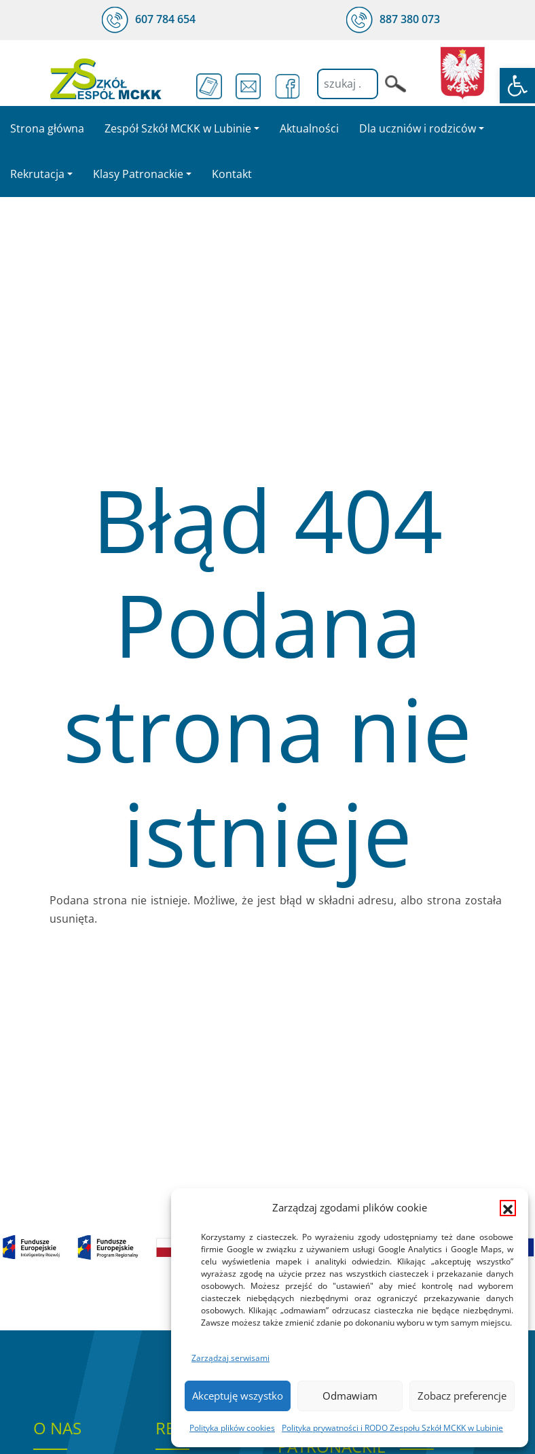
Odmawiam (349, 1395)
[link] (517, 85)
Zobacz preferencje (462, 1395)
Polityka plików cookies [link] (232, 1428)
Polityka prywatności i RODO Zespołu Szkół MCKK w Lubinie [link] (392, 1428)
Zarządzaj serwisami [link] (230, 1358)
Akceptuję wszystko (237, 1395)
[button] (508, 1208)
